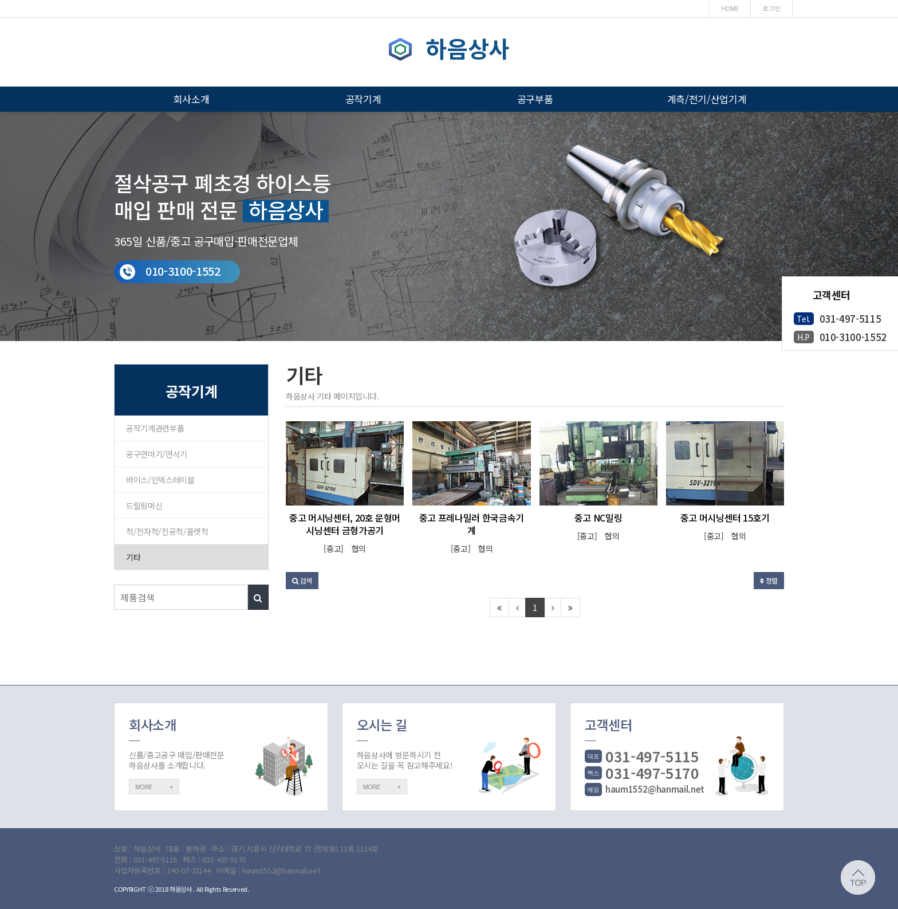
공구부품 (535, 99)
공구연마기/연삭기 (156, 454)
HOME (730, 8)
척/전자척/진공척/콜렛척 (167, 531)
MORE (154, 786)
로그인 (771, 8)
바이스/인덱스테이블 (160, 479)
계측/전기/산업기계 (707, 99)
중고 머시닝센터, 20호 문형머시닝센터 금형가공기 (344, 524)
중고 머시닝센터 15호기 (725, 517)
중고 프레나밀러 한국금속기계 (471, 524)
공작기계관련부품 (155, 428)
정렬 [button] (769, 580)
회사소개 (192, 99)
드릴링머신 (144, 505)
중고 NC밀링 (598, 517)
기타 (133, 557)
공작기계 (363, 99)
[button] (302, 580)
